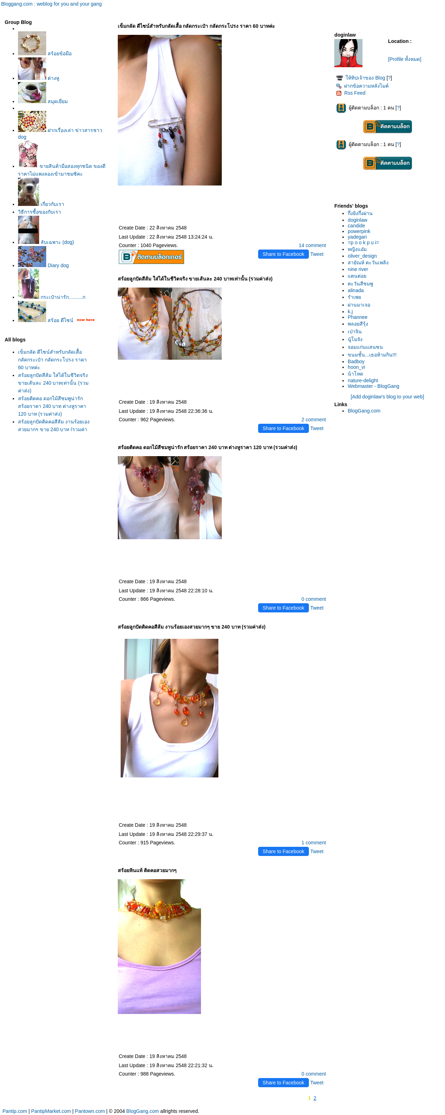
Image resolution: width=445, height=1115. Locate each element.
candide (356, 225)
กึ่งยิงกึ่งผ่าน (360, 213)
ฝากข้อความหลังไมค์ (362, 86)
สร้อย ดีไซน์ (45, 320)
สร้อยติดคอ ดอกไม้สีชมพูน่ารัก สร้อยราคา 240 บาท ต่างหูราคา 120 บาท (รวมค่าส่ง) (52, 406)
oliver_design (362, 256)
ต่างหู (38, 78)
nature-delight (363, 380)
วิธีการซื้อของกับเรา (39, 212)
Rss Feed (350, 93)
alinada (356, 290)
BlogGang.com (364, 411)
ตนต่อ (357, 276)
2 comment (313, 419)
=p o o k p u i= (363, 242)
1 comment (313, 842)
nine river (358, 269)
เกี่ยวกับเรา (41, 204)
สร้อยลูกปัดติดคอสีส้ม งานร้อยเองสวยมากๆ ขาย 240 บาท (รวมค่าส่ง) (54, 429)
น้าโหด (355, 374)
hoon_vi (356, 367)
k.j (350, 311)
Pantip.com (14, 1111)
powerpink (359, 231)
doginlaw (357, 220)
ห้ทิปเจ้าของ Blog (365, 78)
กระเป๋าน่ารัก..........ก (51, 297)
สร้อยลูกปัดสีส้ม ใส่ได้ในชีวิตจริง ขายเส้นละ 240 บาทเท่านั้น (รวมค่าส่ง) (53, 382)
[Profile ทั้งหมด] (404, 59)
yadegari (357, 237)
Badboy (356, 361)
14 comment (312, 245)
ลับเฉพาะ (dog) (46, 242)
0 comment (313, 599)
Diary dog (43, 265)
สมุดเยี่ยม (43, 101)
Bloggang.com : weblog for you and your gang (51, 4)
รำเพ (354, 297)
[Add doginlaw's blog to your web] (387, 396)
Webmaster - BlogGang (373, 386)
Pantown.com (90, 1111)
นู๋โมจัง (355, 339)
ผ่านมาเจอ (359, 305)
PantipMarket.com (51, 1111)
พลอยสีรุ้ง (358, 324)
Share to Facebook (283, 254)
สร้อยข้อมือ (45, 53)
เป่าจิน (355, 331)
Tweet (316, 254)
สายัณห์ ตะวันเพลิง (368, 262)
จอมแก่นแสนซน (365, 347)
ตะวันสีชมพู (360, 283)
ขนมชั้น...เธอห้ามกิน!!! (372, 355)
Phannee (357, 317)
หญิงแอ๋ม (357, 249)
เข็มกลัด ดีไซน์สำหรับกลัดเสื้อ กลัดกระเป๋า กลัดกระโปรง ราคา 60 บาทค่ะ (52, 359)
